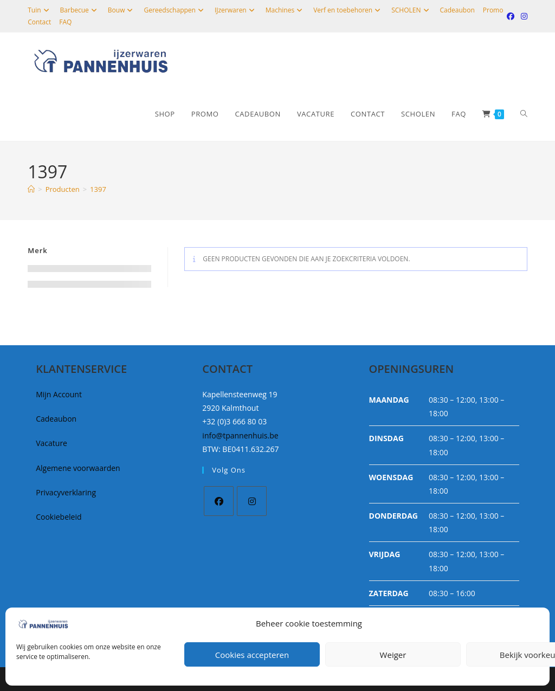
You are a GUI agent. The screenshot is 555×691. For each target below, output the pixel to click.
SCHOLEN (411, 10)
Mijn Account (59, 394)
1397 (98, 189)
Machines (285, 10)
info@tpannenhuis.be (240, 435)
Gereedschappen (175, 10)
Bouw (122, 10)
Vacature (51, 443)
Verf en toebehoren (348, 10)
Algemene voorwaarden (78, 468)
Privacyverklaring (66, 492)
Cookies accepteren (252, 654)
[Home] (31, 189)
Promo (493, 10)
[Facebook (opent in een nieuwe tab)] (511, 16)
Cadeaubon (457, 10)
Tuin (39, 10)
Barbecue (80, 10)
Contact (39, 22)
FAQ (65, 22)
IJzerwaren (236, 10)
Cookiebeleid (58, 517)
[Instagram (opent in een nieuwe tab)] (522, 16)
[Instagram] (252, 501)
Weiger (393, 654)
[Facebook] (219, 501)
